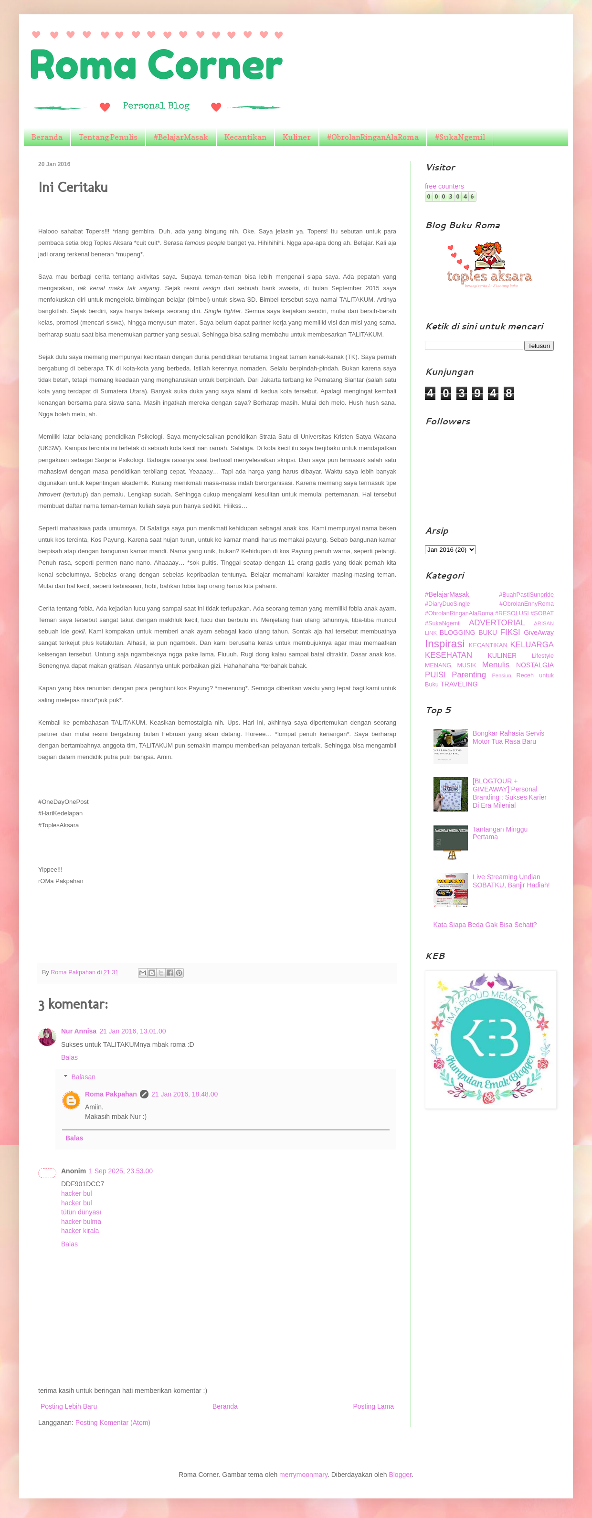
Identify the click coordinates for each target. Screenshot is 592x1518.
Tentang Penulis (108, 137)
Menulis (496, 664)
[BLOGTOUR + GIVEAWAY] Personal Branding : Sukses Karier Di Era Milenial (510, 793)
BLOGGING (458, 632)
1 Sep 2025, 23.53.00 (121, 1171)
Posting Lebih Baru (69, 1406)
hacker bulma (81, 1221)
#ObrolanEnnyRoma (526, 604)
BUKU (487, 632)
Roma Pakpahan (111, 1094)
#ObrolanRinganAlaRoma (373, 137)
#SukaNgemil (460, 137)
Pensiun (501, 675)
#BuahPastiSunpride (526, 594)
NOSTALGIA (535, 665)
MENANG (438, 665)
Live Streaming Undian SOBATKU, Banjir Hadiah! (511, 881)
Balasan (83, 1077)
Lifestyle (543, 656)
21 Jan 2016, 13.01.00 (132, 1031)
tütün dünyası (81, 1212)
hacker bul (76, 1193)
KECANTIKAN (488, 645)
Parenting (469, 674)
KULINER (502, 655)
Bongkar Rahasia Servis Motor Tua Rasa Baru (508, 737)
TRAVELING (458, 684)
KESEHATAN (448, 655)
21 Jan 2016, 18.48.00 (184, 1094)
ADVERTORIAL (497, 622)
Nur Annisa (78, 1031)
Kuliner (297, 137)
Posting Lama (373, 1406)
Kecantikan (245, 137)
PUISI (435, 674)
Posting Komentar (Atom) (112, 1422)
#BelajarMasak (181, 137)
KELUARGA (532, 644)
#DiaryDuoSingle (447, 604)
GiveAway (539, 632)
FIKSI (510, 632)
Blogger (400, 1474)
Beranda (47, 137)
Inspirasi (445, 644)
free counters (444, 186)
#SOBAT (542, 613)
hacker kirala (80, 1230)
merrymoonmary (303, 1474)
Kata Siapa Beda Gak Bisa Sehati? (485, 924)
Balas (69, 1057)
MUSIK (466, 665)
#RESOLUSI (512, 613)
